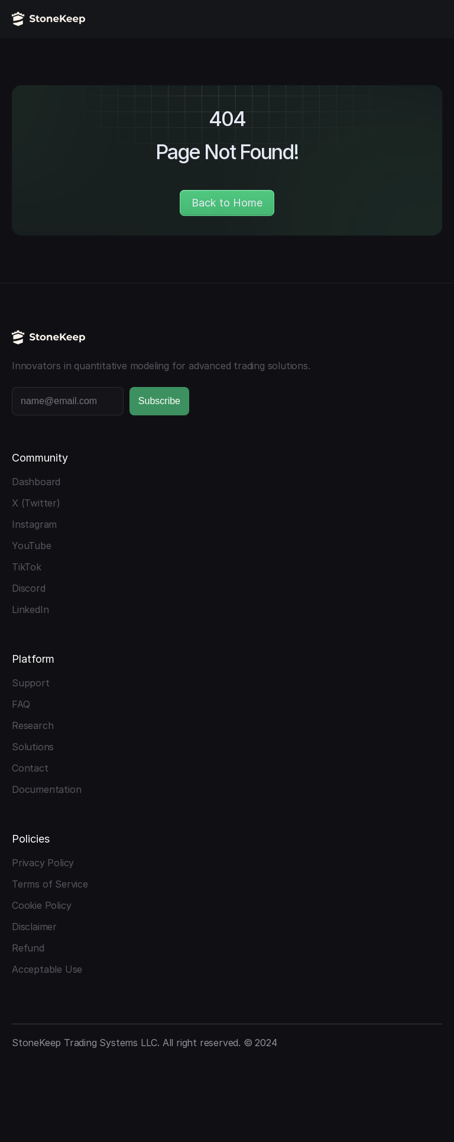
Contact (30, 768)
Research (32, 725)
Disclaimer (34, 927)
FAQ (21, 704)
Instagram (34, 524)
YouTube (31, 545)
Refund (28, 948)
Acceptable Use (47, 969)
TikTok (26, 567)
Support (31, 683)
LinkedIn (30, 609)
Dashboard (36, 482)
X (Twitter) (36, 503)
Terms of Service (50, 884)
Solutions (33, 747)
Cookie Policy (41, 905)
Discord (29, 588)
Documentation (46, 789)
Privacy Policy (43, 863)
